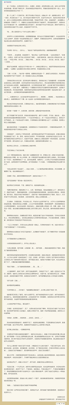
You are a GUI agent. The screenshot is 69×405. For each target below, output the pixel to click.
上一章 (58, 403)
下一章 (63, 403)
